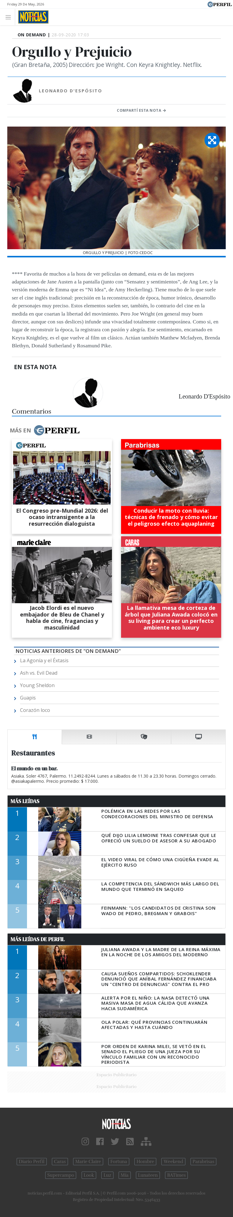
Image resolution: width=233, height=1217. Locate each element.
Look (89, 1175)
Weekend (173, 1161)
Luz (107, 1175)
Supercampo (60, 1175)
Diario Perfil (32, 1161)
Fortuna (118, 1161)
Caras (60, 1161)
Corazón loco (35, 710)
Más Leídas (25, 801)
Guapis (28, 697)
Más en (44, 430)
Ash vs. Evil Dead (38, 673)
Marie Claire (88, 1161)
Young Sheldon (37, 685)
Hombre (145, 1161)
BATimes (176, 1175)
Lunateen (148, 1175)
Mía (125, 1175)
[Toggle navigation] (10, 17)
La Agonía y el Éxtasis (44, 660)
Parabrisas (203, 1161)
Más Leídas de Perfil (38, 939)
